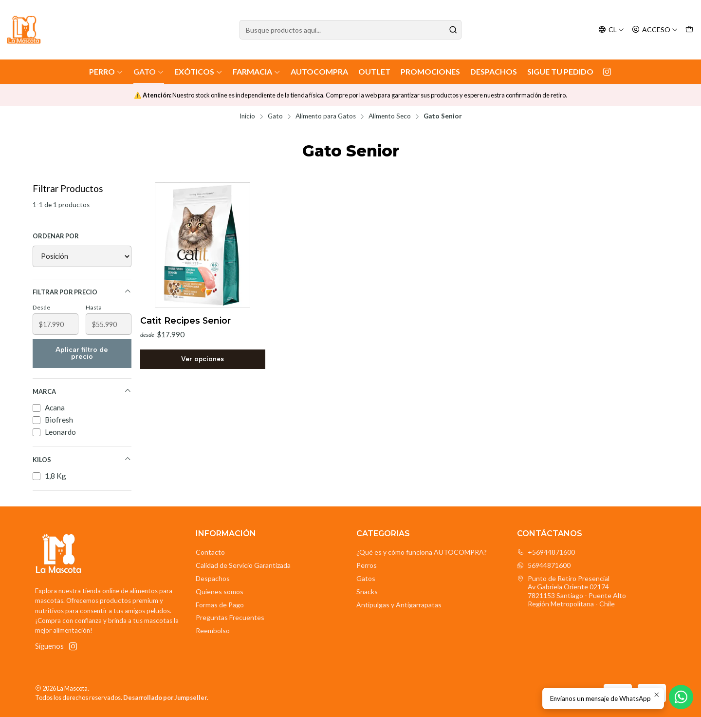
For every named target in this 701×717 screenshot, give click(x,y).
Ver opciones (202, 359)
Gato (148, 71)
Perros (366, 565)
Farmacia (256, 71)
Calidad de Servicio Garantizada (243, 565)
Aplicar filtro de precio (81, 353)
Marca (82, 391)
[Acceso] (654, 30)
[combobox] (350, 29)
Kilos (82, 459)
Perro (106, 71)
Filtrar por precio (82, 292)
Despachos (493, 71)
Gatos (365, 578)
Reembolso (213, 630)
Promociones (430, 71)
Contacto (210, 552)
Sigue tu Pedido (560, 71)
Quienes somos (219, 591)
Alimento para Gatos (325, 116)
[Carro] (689, 30)
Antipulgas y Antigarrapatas (399, 605)
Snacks (367, 591)
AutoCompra (319, 71)
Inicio (247, 116)
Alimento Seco (390, 116)
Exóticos (198, 71)
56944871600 (544, 565)
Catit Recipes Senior (185, 320)
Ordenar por (56, 236)
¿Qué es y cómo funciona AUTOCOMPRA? (421, 552)
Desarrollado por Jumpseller (165, 697)
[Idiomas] (611, 30)
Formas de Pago (220, 605)
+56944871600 (546, 552)
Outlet (374, 71)
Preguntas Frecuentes (230, 617)
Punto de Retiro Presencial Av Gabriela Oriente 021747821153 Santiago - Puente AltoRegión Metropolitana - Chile (571, 591)
